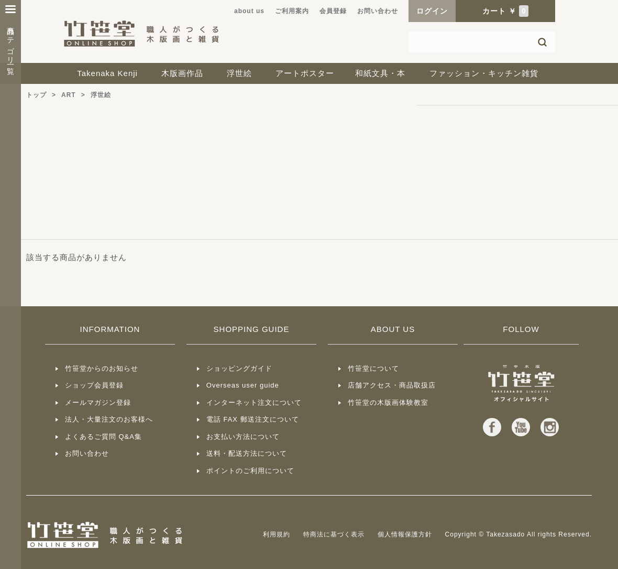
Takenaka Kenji (107, 73)
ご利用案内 (292, 11)
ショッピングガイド (239, 368)
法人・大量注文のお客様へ (109, 419)
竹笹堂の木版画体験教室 (388, 402)
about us (249, 11)
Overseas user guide (242, 385)
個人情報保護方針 (405, 534)
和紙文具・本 (380, 73)
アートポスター (304, 73)
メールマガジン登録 (98, 402)
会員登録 (333, 11)
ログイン (432, 11)
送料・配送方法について (246, 453)
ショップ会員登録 (94, 385)
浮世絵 (239, 73)
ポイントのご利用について (250, 471)
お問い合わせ (377, 11)
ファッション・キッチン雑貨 (483, 73)
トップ (36, 95)
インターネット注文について (254, 402)
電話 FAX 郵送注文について (252, 419)
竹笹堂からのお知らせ (101, 368)
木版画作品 (182, 73)
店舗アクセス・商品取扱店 (392, 385)
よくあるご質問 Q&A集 (103, 437)
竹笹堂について (373, 368)
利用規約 (276, 534)
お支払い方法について (243, 437)
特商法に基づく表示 (334, 534)
